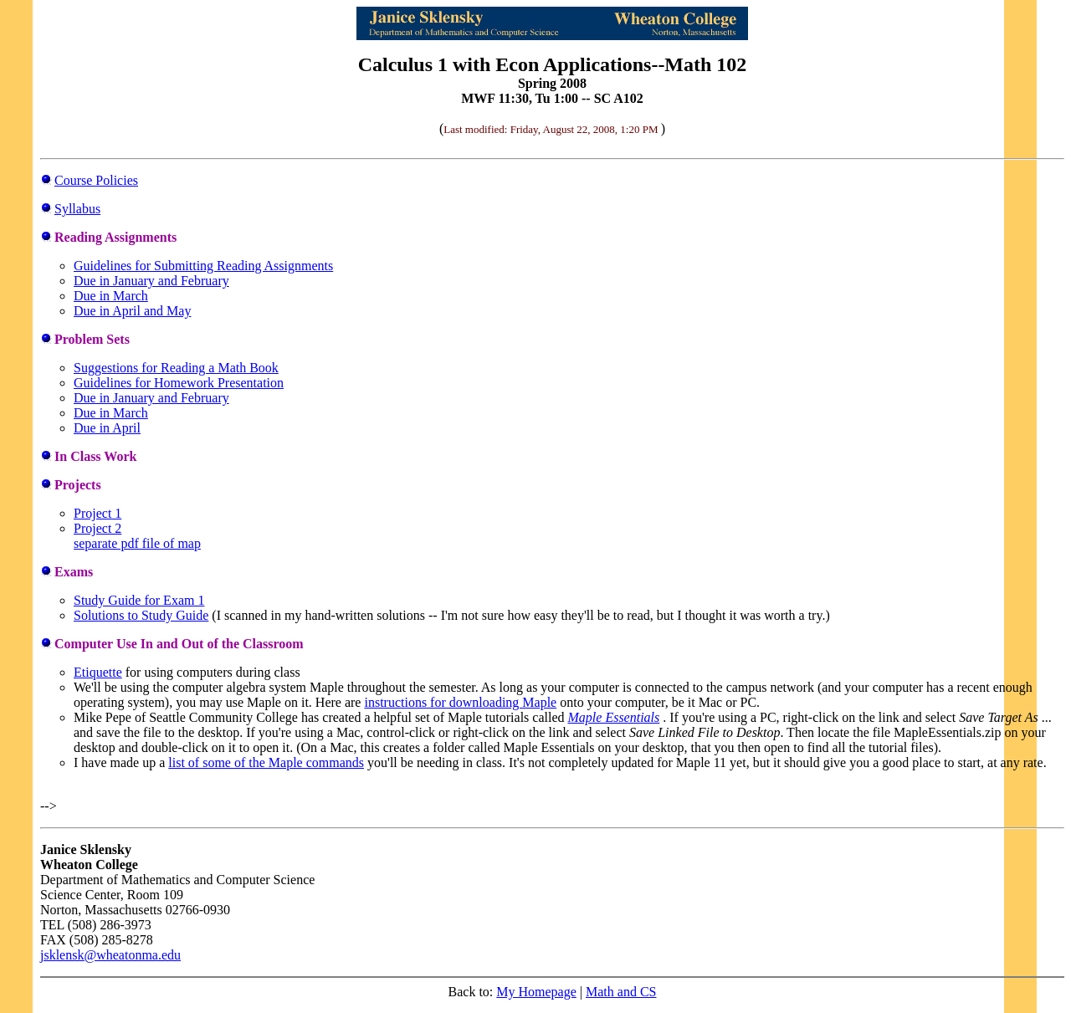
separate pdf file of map (137, 543)
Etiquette (98, 672)
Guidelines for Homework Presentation (179, 383)
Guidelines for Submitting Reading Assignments (203, 265)
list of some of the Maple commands (266, 762)
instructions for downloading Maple (460, 702)
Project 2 (97, 528)
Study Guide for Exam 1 (139, 600)
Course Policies (96, 180)
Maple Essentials (614, 717)
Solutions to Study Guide (141, 615)
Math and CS (621, 992)
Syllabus (77, 209)
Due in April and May (132, 311)
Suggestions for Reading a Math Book (176, 368)
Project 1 (97, 513)
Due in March (111, 296)
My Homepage (536, 992)
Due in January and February (151, 281)
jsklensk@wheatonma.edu (110, 955)
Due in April (107, 428)
